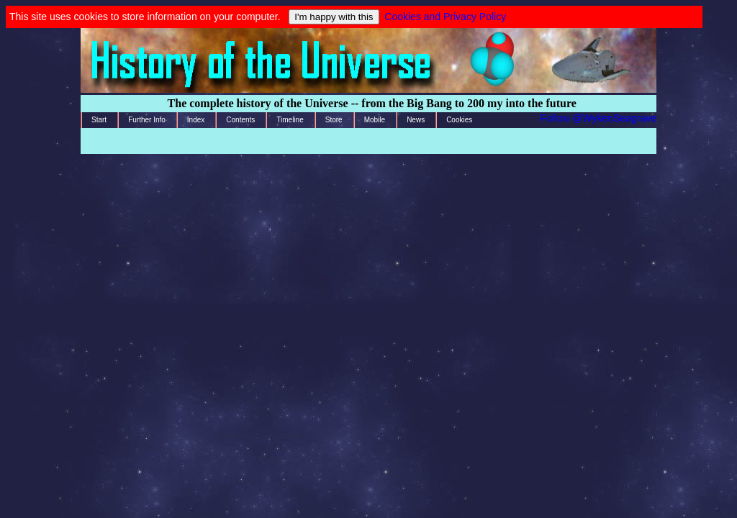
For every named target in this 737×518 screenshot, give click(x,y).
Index (195, 120)
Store (334, 120)
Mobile (374, 120)
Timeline (289, 120)
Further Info (147, 120)
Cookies (459, 120)
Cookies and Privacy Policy (445, 16)
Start (99, 120)
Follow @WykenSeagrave (598, 118)
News (416, 120)
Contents (240, 120)
